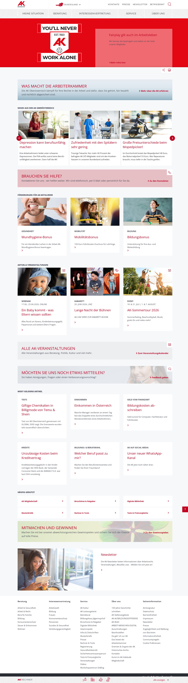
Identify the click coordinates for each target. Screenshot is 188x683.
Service (131, 13)
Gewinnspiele (86, 629)
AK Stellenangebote (120, 615)
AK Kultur (84, 608)
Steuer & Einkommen (27, 625)
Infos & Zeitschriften (89, 632)
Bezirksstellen (118, 632)
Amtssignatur (149, 608)
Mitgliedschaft (118, 660)
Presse (126, 4)
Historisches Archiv (120, 650)
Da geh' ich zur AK (120, 636)
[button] (169, 4)
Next (172, 138)
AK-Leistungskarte (88, 611)
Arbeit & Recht (24, 611)
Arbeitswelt (54, 608)
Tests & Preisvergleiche (90, 657)
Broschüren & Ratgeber (90, 622)
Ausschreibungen (119, 629)
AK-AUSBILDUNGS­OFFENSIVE (125, 618)
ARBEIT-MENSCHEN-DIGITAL (124, 625)
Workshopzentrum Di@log (92, 667)
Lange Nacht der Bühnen (92, 310)
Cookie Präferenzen (151, 643)
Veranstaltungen (87, 660)
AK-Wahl (115, 622)
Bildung (21, 618)
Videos (83, 664)
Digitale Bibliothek (88, 625)
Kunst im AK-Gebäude (121, 657)
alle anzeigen (159, 680)
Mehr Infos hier (118, 62)
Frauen (52, 615)
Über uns (158, 13)
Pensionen (53, 622)
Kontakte (113, 4)
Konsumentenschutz (27, 622)
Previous (19, 138)
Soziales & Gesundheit (59, 625)
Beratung (60, 13)
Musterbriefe (86, 636)
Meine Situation (33, 13)
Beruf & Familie (25, 615)
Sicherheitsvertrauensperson (93, 653)
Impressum (148, 618)
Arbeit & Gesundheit (27, 608)
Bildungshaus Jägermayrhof (92, 618)
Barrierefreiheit (150, 615)
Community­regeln (151, 639)
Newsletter (140, 4)
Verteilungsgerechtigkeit (59, 629)
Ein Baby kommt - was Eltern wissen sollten (38, 312)
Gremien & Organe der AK (123, 646)
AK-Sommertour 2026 (143, 310)
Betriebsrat (157, 4)
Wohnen (21, 629)
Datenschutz (148, 611)
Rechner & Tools (87, 643)
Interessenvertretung (95, 13)
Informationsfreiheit (152, 636)
